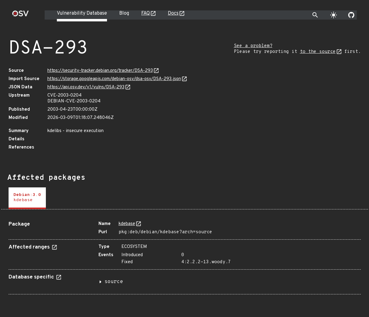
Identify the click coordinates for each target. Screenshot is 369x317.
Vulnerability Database (82, 13)
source (114, 282)
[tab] (27, 198)
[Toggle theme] (333, 15)
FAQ (145, 13)
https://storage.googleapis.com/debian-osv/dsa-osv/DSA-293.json (114, 79)
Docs (173, 13)
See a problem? (253, 46)
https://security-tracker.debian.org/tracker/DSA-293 (100, 71)
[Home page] (20, 15)
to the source (318, 52)
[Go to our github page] (351, 15)
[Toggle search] (315, 15)
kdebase (127, 224)
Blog (124, 13)
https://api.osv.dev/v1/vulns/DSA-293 (85, 87)
